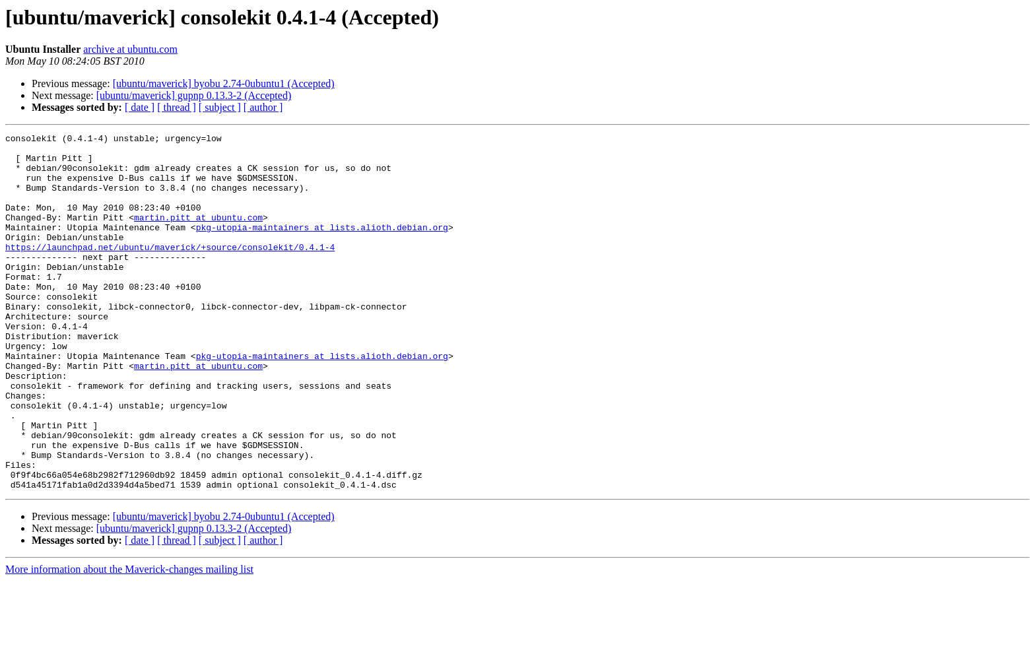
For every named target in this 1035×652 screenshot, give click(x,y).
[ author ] (263, 107)
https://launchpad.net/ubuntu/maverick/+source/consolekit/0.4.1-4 (170, 271)
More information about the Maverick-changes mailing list (129, 640)
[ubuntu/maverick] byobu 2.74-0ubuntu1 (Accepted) (224, 83)
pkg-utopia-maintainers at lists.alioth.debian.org (322, 247)
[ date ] (139, 107)
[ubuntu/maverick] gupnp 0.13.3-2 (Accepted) (193, 95)
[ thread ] (176, 107)
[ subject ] (220, 107)
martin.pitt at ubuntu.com (198, 235)
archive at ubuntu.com (130, 49)
